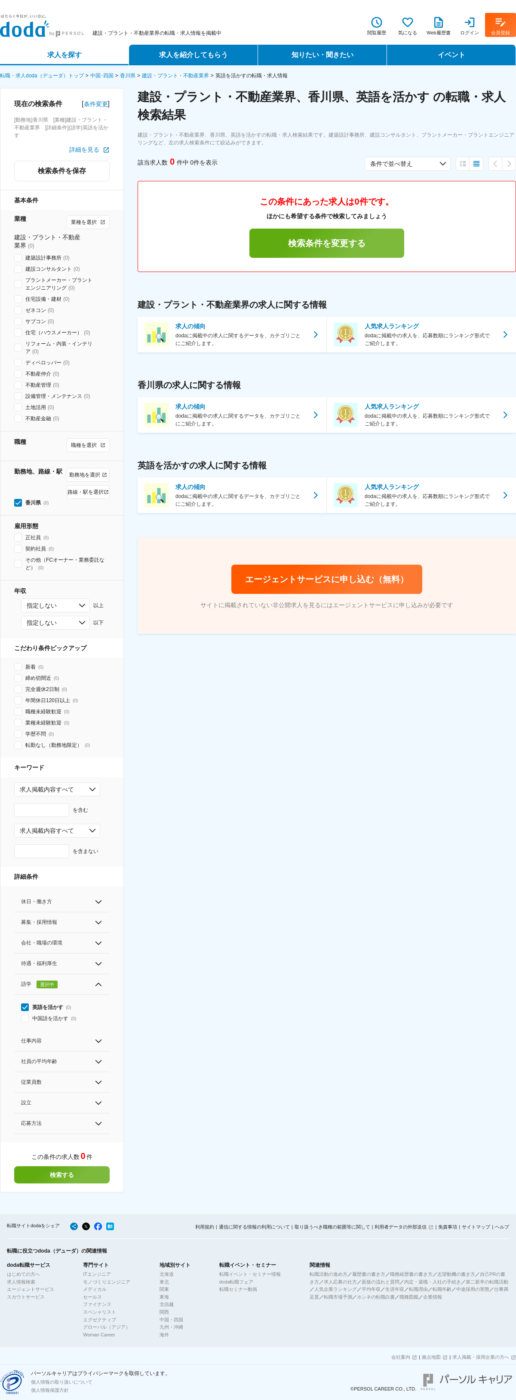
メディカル (95, 1289)
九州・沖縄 (171, 1327)
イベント (451, 54)
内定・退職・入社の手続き (432, 1281)
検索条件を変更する (327, 243)
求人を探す (64, 54)
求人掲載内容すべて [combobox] (47, 789)
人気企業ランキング (335, 1289)
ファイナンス (97, 1304)
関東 (164, 1289)
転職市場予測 (338, 1296)
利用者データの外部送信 (401, 1226)
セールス (92, 1296)
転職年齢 (442, 1289)
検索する (62, 1174)
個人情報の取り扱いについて (61, 1382)
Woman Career (99, 1334)
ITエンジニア (97, 1274)
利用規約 (204, 1226)
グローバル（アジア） (106, 1327)
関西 (164, 1311)
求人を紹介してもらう (193, 54)
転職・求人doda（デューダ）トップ (42, 76)
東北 (164, 1281)
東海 (164, 1296)
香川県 (127, 76)
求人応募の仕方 (340, 1281)
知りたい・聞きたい (322, 54)
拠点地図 (431, 1357)
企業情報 (432, 1296)
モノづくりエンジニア (106, 1281)
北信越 (167, 1304)
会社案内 (400, 1357)
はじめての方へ (23, 1274)
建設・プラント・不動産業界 (175, 76)
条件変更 (96, 104)
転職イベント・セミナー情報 (250, 1274)
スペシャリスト (99, 1311)
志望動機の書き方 (456, 1274)
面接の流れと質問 (380, 1281)
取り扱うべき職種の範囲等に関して (332, 1226)
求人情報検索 (21, 1281)
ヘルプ (502, 1226)
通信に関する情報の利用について (254, 1226)
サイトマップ (476, 1226)
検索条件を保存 (62, 170)
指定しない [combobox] (42, 605)
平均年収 (371, 1289)
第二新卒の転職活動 (487, 1281)
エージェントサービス (30, 1289)
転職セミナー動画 (238, 1289)
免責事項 (447, 1226)
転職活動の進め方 (328, 1274)
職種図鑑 (408, 1296)
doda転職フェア (236, 1281)
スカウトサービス (26, 1296)
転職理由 (418, 1289)
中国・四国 (171, 1319)
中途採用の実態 (472, 1289)
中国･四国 (102, 76)
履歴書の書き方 (368, 1274)
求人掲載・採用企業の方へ (480, 1357)
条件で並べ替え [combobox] (391, 163)
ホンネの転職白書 (376, 1296)
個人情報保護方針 (50, 1390)
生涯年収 (394, 1289)
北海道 (167, 1274)
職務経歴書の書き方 (411, 1274)
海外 (164, 1334)
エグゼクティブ (99, 1319)
